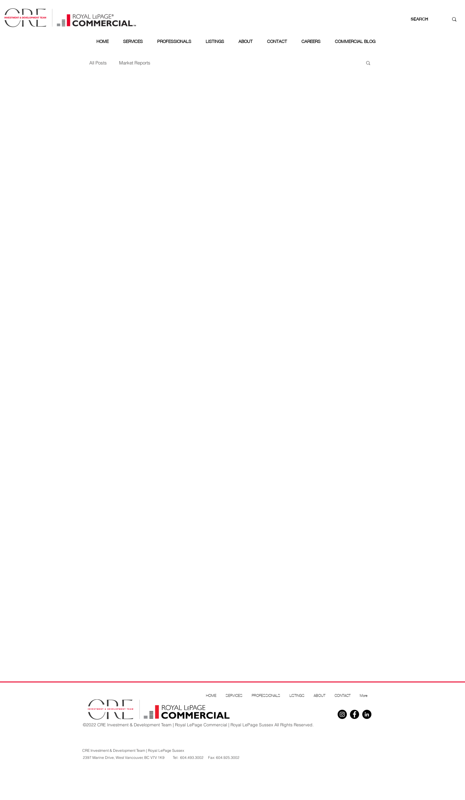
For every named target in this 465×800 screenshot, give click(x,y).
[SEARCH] (423, 19)
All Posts (98, 63)
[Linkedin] (366, 714)
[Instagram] (342, 714)
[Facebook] (354, 714)
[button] (368, 63)
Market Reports (134, 63)
